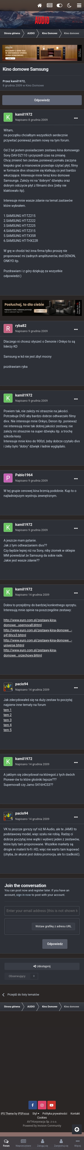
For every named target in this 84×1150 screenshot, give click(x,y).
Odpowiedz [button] (55, 944)
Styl (35, 1113)
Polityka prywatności (55, 1113)
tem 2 (8, 715)
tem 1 (8, 710)
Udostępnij (41, 966)
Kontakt (75, 1113)
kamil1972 (18, 81)
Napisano (31, 119)
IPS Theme (7, 1113)
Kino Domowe (35, 85)
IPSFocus (23, 1113)
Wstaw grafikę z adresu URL (53, 926)
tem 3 (8, 720)
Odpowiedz (42, 100)
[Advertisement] (42, 1058)
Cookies (42, 1117)
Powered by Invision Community (42, 1125)
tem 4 (8, 725)
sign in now (23, 895)
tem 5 (8, 730)
